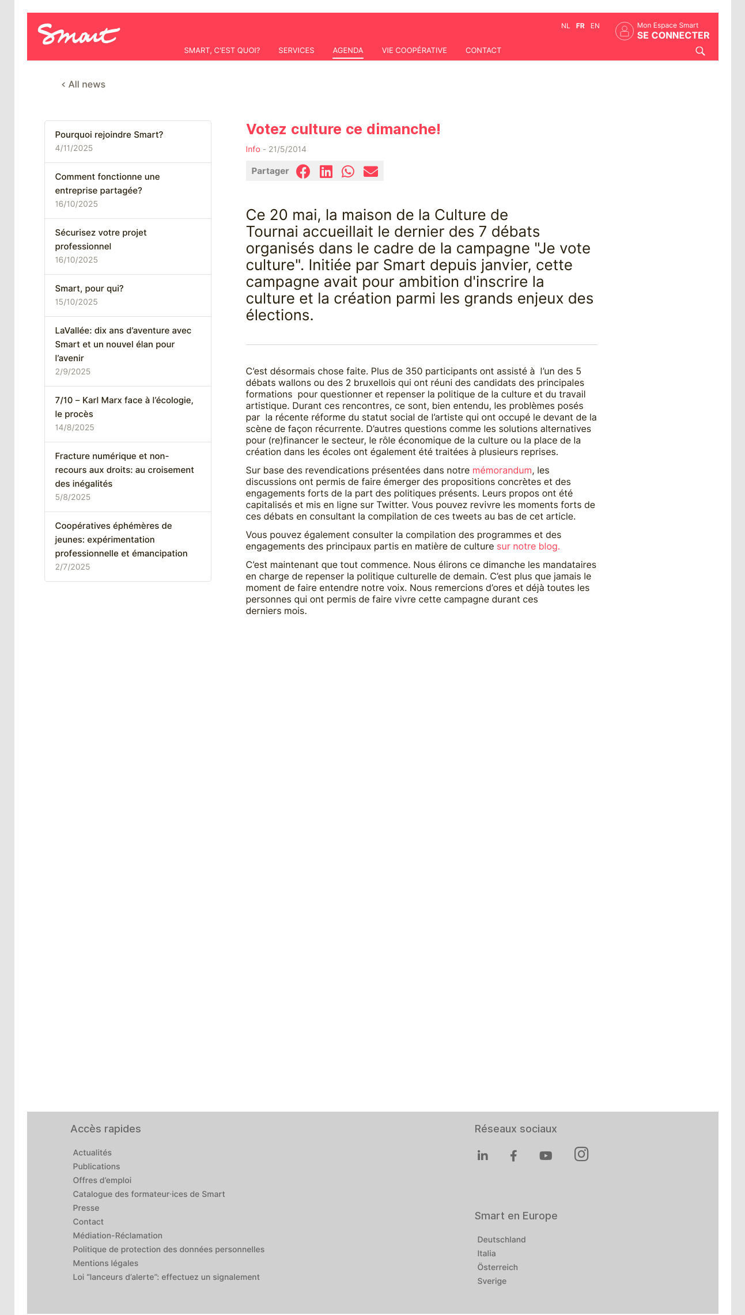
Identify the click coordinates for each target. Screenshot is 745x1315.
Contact (483, 50)
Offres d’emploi (102, 1180)
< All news (84, 84)
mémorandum (501, 470)
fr (580, 25)
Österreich (498, 1267)
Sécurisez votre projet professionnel (101, 240)
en (595, 25)
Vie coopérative (414, 50)
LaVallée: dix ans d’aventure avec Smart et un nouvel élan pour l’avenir (123, 344)
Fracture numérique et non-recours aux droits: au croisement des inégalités (124, 470)
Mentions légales (106, 1263)
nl (565, 25)
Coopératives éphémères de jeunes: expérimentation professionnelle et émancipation (121, 540)
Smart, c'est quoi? (222, 50)
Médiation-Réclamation (118, 1236)
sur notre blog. (528, 546)
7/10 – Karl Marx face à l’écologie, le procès (124, 407)
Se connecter (673, 35)
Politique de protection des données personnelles (169, 1250)
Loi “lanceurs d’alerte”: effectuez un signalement (166, 1277)
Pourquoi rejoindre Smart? (109, 135)
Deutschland (502, 1240)
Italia (487, 1254)
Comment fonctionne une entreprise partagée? (107, 184)
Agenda (347, 50)
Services (296, 50)
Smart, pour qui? (89, 288)
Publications (96, 1167)
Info (253, 149)
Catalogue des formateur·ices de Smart (149, 1194)
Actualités (92, 1153)
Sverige (492, 1281)
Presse (86, 1208)
